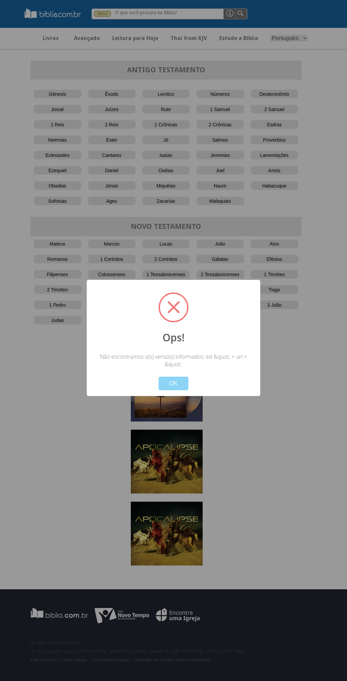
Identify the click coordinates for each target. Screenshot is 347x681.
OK (173, 383)
